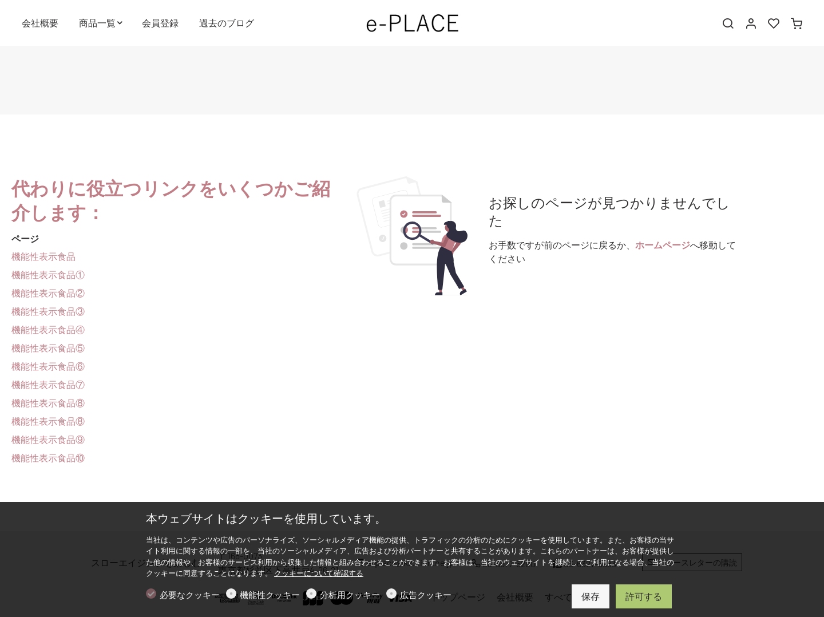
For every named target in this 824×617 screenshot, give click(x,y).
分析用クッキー (350, 595)
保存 (590, 596)
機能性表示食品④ (48, 329)
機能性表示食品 (43, 256)
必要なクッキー (190, 595)
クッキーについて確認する (318, 573)
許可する (643, 596)
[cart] (796, 23)
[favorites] (773, 23)
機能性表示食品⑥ (48, 366)
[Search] (727, 23)
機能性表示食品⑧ (48, 402)
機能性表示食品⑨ (48, 439)
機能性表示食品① (48, 274)
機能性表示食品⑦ (48, 384)
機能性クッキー (270, 595)
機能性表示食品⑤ (48, 347)
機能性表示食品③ (48, 311)
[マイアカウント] (750, 23)
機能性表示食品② (48, 292)
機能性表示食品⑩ (48, 457)
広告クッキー (425, 595)
